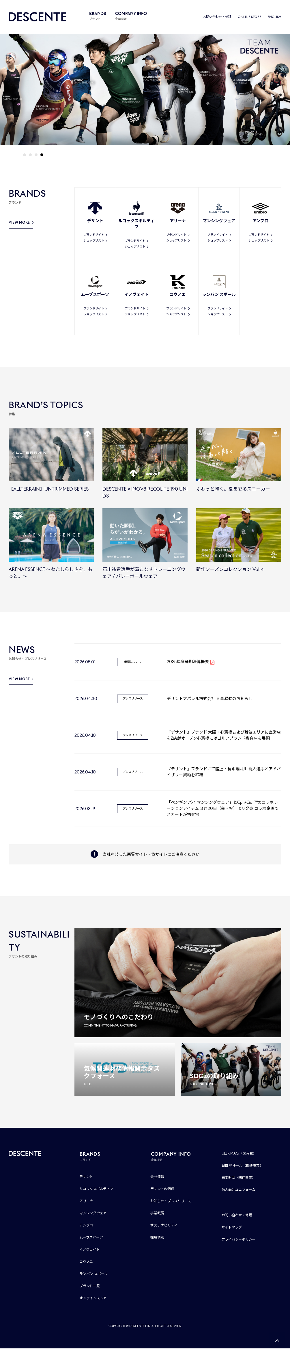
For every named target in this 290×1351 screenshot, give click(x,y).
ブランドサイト (94, 235)
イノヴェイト (89, 1252)
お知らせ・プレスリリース (170, 1203)
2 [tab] (30, 155)
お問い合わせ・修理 (217, 17)
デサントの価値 (162, 1191)
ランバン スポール (93, 1276)
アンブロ (86, 1228)
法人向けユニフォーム (239, 1192)
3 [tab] (36, 155)
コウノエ (86, 1264)
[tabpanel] (145, 91)
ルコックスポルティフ (96, 1191)
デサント (86, 1179)
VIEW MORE (19, 223)
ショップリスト (94, 241)
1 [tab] (24, 155)
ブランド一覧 (89, 1288)
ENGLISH (274, 17)
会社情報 (157, 1179)
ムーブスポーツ (91, 1240)
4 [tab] (41, 155)
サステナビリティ (163, 1228)
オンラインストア (92, 1300)
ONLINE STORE (249, 17)
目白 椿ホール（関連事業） (242, 1168)
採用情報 (157, 1240)
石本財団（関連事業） (239, 1180)
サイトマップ (232, 1230)
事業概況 (157, 1215)
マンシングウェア (92, 1215)
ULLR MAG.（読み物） (239, 1156)
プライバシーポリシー (239, 1242)
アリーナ (86, 1203)
